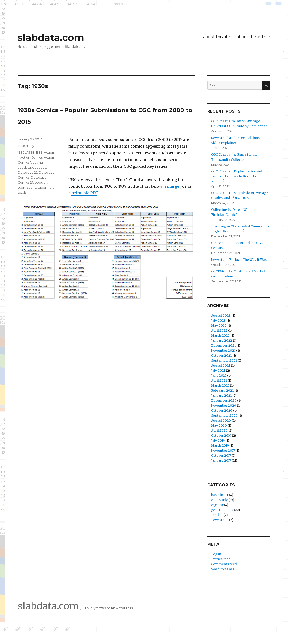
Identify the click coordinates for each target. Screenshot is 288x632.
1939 (39, 152)
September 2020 (224, 416)
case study (26, 146)
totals (22, 192)
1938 (30, 152)
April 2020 (219, 431)
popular (41, 182)
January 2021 (221, 396)
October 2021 (221, 356)
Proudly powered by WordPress (108, 608)
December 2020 (223, 401)
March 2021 (220, 386)
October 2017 (221, 456)
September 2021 (224, 361)
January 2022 (221, 341)
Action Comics (31, 157)
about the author (253, 37)
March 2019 (220, 446)
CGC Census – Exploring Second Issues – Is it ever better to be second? (236, 176)
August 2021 (220, 366)
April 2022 (219, 331)
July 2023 (218, 321)
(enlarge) (171, 186)
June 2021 (218, 376)
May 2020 (219, 426)
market (217, 515)
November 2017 (223, 451)
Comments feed (224, 564)
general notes (222, 510)
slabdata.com (51, 37)
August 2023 (221, 316)
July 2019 (218, 441)
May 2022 (219, 326)
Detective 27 (27, 172)
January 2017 (221, 461)
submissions (27, 187)
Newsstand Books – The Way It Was (239, 260)
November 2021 (223, 351)
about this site (216, 37)
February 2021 (222, 391)
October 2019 (221, 436)
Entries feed (221, 559)
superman (45, 187)
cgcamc (217, 505)
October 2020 (221, 411)
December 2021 (223, 346)
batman (38, 162)
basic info (218, 495)
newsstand (220, 520)
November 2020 (223, 406)
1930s (22, 152)
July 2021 (218, 371)
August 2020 (221, 421)
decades (39, 167)
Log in (216, 554)
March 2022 (220, 336)
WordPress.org (223, 569)
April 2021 (219, 381)
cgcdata (24, 167)
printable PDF (84, 193)
